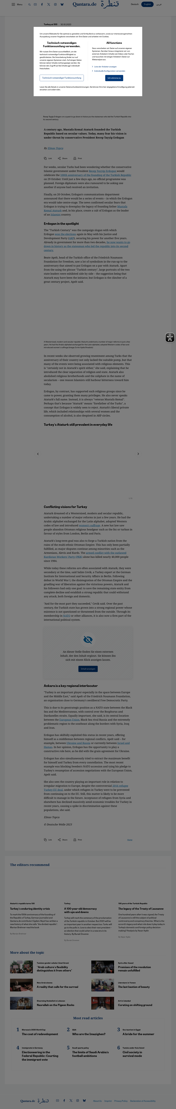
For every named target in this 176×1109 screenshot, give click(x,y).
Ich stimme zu (114, 77)
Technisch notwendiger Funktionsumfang (61, 77)
